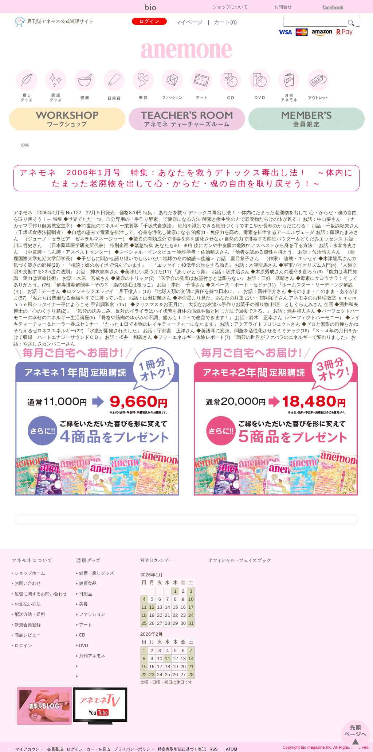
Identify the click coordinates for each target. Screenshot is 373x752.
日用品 (85, 593)
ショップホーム (30, 573)
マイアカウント (29, 749)
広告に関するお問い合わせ (41, 593)
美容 (83, 604)
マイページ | (195, 22)
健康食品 (88, 583)
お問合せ (283, 6)
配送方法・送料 (30, 614)
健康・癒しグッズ (96, 573)
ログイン (149, 21)
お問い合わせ (28, 583)
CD (82, 635)
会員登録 (55, 749)
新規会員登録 (28, 624)
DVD (83, 645)
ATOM (231, 749)
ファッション (92, 614)
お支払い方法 (28, 604)
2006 (25, 145)
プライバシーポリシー (134, 749)
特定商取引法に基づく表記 (182, 749)
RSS (213, 749)
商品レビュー (28, 635)
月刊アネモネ (92, 655)
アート (85, 624)
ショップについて (230, 6)
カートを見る (98, 749)
